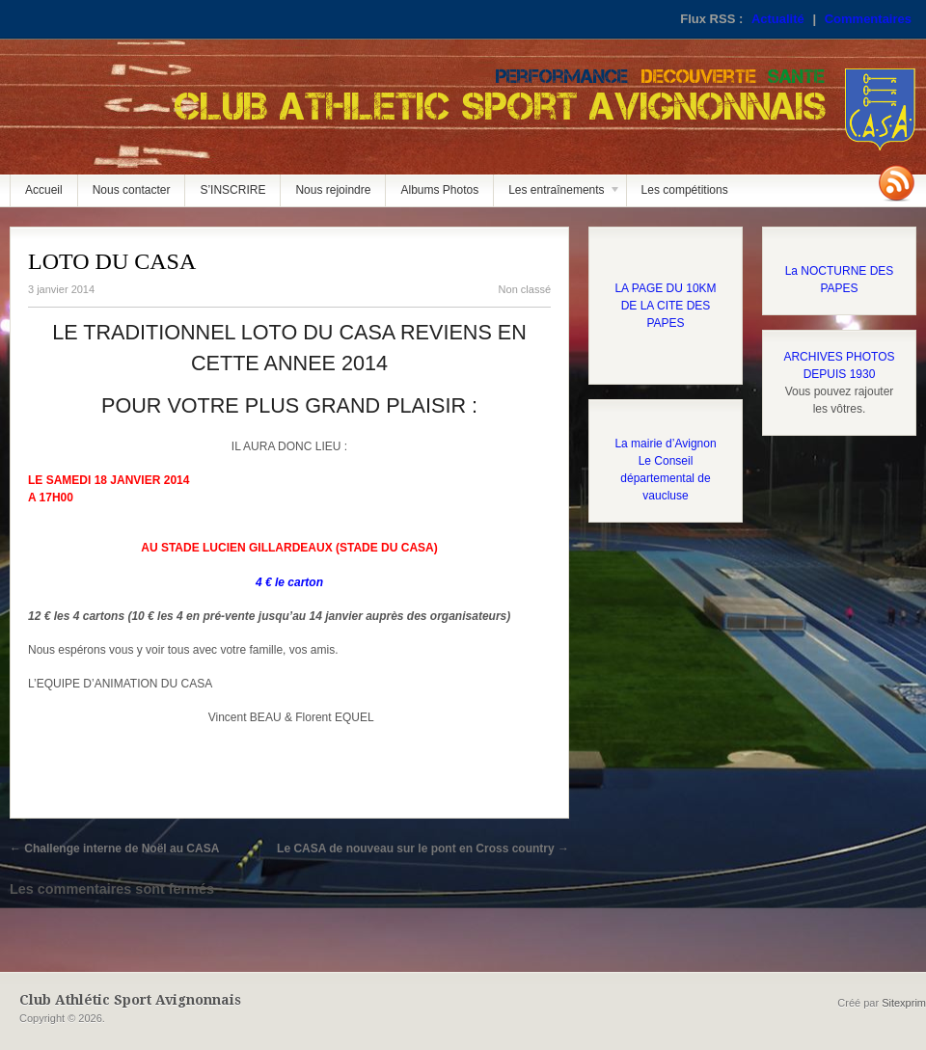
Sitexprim (904, 1003)
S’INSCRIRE (232, 190)
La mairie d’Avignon (665, 443)
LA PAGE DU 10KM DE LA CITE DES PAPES (665, 306)
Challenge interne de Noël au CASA (114, 848)
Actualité (777, 19)
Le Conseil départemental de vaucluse (665, 478)
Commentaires (868, 19)
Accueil (44, 190)
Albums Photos (439, 190)
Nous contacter (132, 190)
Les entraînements (557, 194)
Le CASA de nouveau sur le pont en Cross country (423, 848)
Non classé (525, 289)
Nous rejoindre (332, 190)
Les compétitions (684, 190)
